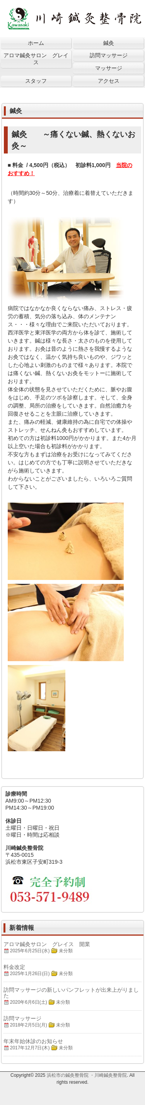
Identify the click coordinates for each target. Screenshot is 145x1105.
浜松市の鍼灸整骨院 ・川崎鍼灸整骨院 (87, 1075)
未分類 (66, 950)
